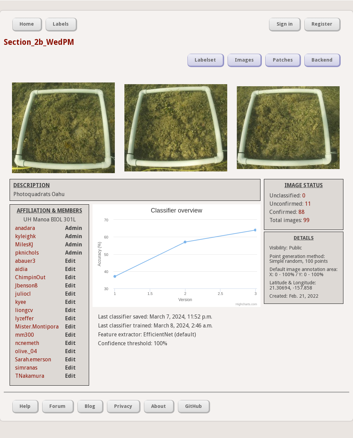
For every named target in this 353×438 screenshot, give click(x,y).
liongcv (24, 310)
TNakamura (29, 376)
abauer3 (25, 261)
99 (306, 220)
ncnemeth (27, 343)
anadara (25, 228)
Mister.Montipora (37, 326)
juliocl (23, 294)
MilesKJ (24, 244)
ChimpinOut (30, 277)
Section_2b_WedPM (39, 42)
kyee (20, 302)
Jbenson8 (26, 285)
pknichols (27, 252)
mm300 (24, 335)
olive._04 (26, 351)
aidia (21, 269)
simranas (26, 367)
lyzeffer (24, 318)
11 (308, 204)
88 (302, 212)
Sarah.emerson (33, 359)
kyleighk (25, 236)
